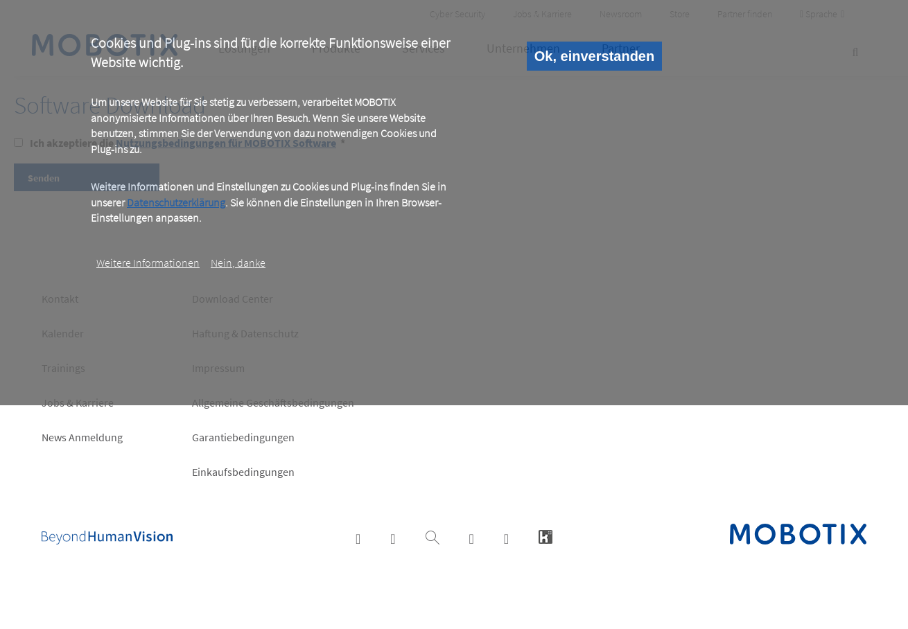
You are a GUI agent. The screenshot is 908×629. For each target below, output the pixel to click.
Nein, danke (238, 262)
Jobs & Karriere (78, 402)
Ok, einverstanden (594, 56)
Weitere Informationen (148, 262)
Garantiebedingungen (243, 437)
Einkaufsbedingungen (243, 472)
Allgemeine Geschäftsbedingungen (273, 402)
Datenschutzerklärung (176, 202)
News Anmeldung (82, 437)
